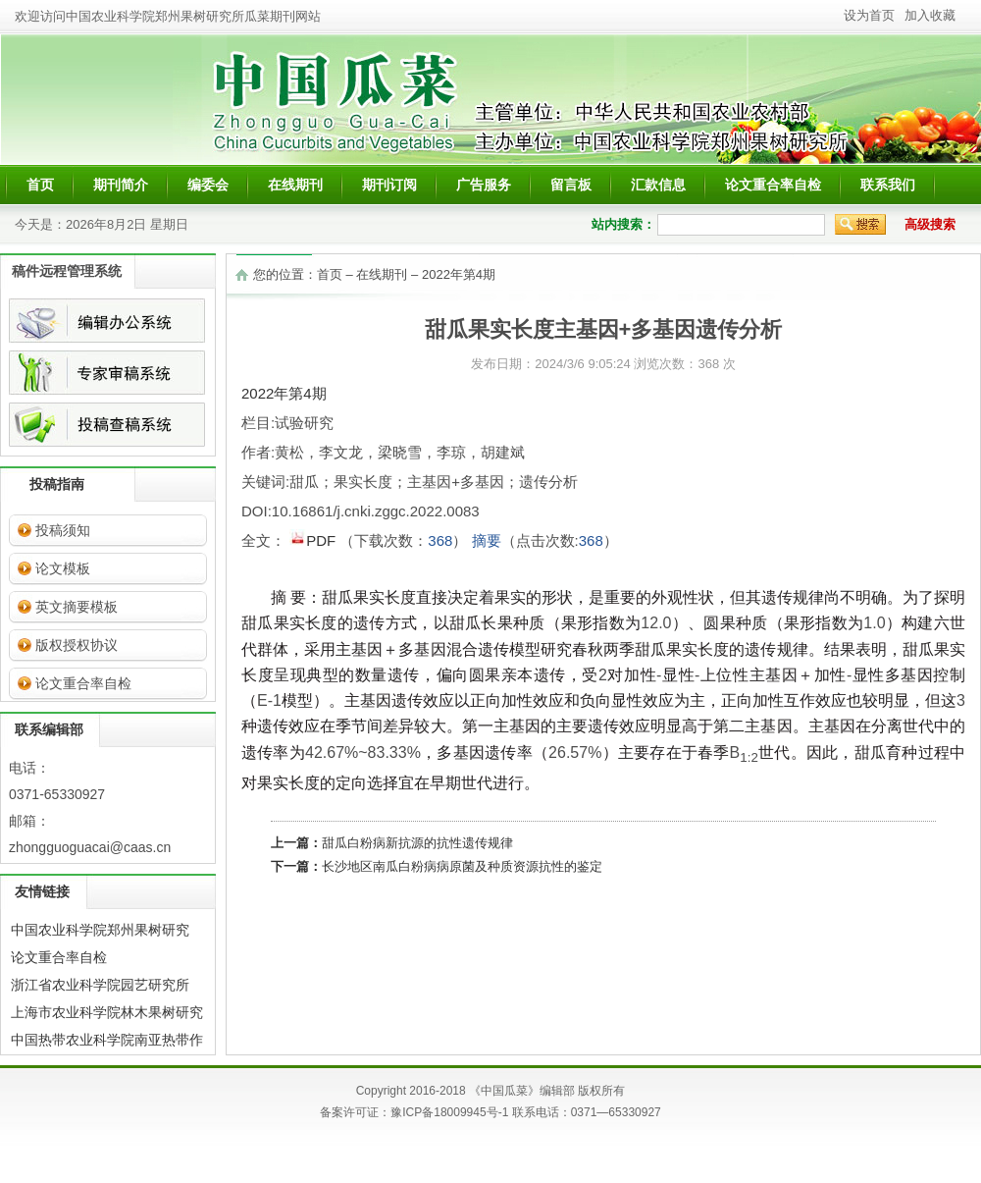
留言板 (571, 184)
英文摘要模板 (76, 607)
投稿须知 (62, 530)
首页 (40, 184)
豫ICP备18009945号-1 (449, 1112)
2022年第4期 (458, 274)
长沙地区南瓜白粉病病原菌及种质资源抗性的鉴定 (462, 866)
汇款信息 (658, 184)
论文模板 (62, 568)
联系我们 (887, 184)
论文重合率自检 (773, 184)
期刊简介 (120, 184)
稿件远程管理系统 (67, 271)
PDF (314, 539)
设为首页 (869, 15)
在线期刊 (295, 184)
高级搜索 (929, 224)
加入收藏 (929, 15)
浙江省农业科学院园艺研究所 (100, 985)
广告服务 (483, 184)
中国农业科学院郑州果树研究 (100, 930)
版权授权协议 (76, 645)
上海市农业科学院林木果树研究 (107, 1012)
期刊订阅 (389, 184)
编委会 (208, 184)
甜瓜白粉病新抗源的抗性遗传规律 (417, 842)
